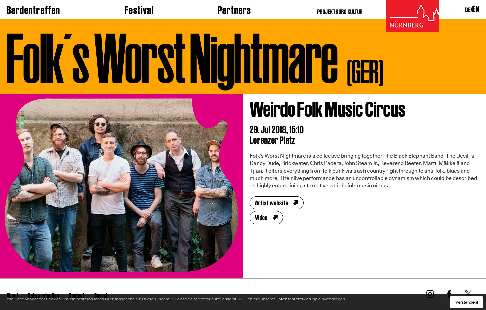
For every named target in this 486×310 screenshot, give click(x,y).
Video (261, 218)
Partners (234, 10)
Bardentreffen (33, 10)
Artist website (271, 203)
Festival (139, 10)
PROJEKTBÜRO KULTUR (340, 11)
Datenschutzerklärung (296, 300)
